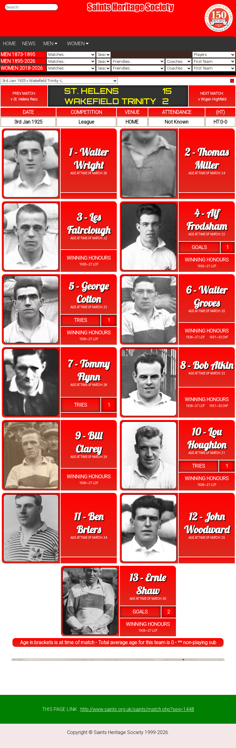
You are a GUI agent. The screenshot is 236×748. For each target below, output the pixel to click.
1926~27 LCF (88, 264)
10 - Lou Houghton (206, 438)
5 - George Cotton (89, 292)
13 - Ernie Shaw (148, 584)
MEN (50, 43)
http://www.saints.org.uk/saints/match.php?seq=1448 (137, 709)
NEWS (28, 43)
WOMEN (78, 43)
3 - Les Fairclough (88, 223)
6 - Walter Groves (206, 296)
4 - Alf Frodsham (207, 220)
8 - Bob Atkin (206, 365)
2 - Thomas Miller (206, 158)
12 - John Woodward (207, 523)
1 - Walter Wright (89, 158)
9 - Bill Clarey (88, 442)
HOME (9, 43)
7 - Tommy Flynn (89, 370)
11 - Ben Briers (88, 523)
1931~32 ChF (218, 337)
